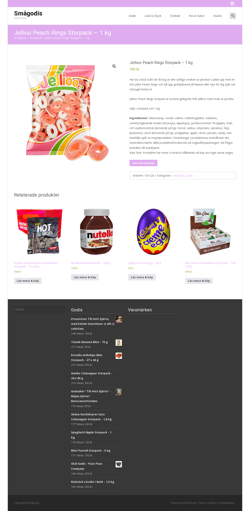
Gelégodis (178, 175)
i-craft (210, 503)
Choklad (175, 19)
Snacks (217, 19)
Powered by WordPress (184, 503)
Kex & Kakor (196, 19)
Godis (132, 19)
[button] (114, 66)
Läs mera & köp (143, 163)
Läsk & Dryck (153, 19)
